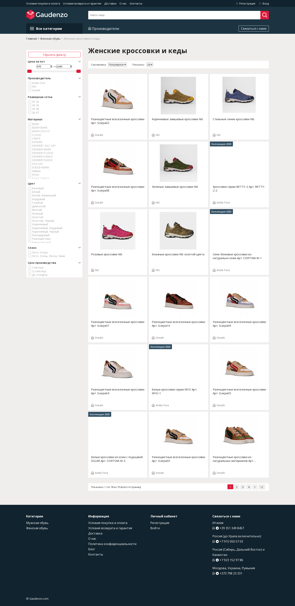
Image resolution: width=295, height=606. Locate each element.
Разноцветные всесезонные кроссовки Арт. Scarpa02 (117, 121)
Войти (155, 528)
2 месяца (37, 267)
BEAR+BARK (39, 127)
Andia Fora (38, 83)
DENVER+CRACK (42, 156)
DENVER (37, 142)
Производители (103, 28)
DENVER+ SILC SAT (44, 145)
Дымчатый (39, 206)
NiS (34, 86)
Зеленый (37, 213)
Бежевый (38, 188)
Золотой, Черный (43, 220)
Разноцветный (41, 242)
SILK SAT (37, 164)
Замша (36, 171)
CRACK (36, 138)
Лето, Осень (40, 252)
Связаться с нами (253, 28)
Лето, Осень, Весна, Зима (48, 256)
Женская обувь (37, 528)
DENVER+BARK (41, 149)
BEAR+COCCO (41, 131)
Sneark (36, 90)
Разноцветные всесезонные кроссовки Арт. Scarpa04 (117, 391)
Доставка (110, 3)
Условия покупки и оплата (43, 3)
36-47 (35, 112)
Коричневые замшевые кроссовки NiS (177, 119)
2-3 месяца (39, 271)
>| (261, 487)
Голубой (37, 202)
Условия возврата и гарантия (82, 3)
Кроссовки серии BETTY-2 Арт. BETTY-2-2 (239, 188)
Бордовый (38, 199)
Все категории (46, 28)
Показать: (138, 64)
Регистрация (159, 523)
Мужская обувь (37, 523)
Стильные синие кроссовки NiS (233, 119)
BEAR (35, 124)
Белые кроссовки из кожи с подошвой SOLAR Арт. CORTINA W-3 (117, 459)
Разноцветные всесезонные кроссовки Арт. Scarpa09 (239, 323)
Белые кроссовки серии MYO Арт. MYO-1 (174, 391)
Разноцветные (41, 238)
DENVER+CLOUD (42, 153)
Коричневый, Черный (45, 231)
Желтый (37, 210)
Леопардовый (40, 235)
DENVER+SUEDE (42, 160)
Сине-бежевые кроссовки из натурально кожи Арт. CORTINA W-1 (237, 256)
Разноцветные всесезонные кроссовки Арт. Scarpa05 (239, 391)
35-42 (35, 101)
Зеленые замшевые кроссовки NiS (175, 186)
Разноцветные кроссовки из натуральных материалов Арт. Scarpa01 (233, 459)
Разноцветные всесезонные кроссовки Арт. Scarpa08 (117, 188)
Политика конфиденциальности (112, 544)
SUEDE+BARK (40, 167)
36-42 (35, 105)
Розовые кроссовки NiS (106, 254)
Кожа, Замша (40, 178)
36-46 (35, 109)
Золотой (37, 217)
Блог (91, 549)
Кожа (35, 174)
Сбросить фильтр (54, 55)
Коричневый (40, 224)
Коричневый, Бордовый (47, 228)
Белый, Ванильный (44, 195)
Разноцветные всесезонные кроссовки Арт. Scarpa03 (178, 459)
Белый (36, 192)
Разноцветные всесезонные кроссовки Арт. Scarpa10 (178, 323)
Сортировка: (98, 64)
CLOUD (36, 135)
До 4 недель (40, 275)
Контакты (136, 3)
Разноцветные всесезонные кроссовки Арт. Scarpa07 (117, 323)
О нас (123, 3)
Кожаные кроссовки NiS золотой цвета (178, 254)
